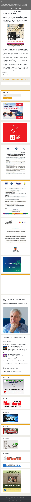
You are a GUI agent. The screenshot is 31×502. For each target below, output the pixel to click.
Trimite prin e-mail (7, 74)
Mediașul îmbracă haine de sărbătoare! (14, 354)
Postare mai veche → (25, 79)
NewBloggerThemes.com (24, 500)
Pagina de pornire (15, 79)
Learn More (14, 8)
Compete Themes (9, 500)
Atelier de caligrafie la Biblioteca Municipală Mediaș (14, 12)
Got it (19, 8)
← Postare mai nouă (5, 79)
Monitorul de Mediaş (20, 498)
